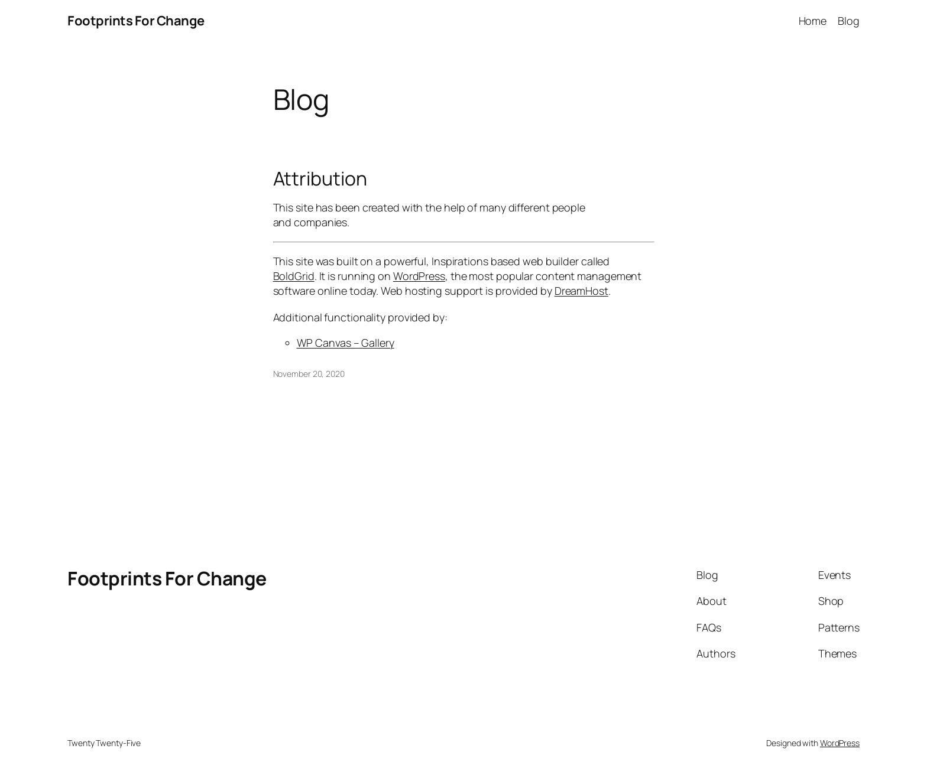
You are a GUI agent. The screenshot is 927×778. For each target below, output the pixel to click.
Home (813, 21)
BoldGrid (294, 276)
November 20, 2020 (309, 373)
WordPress (419, 276)
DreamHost (581, 291)
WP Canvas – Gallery (345, 343)
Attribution (320, 178)
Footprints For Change (136, 21)
